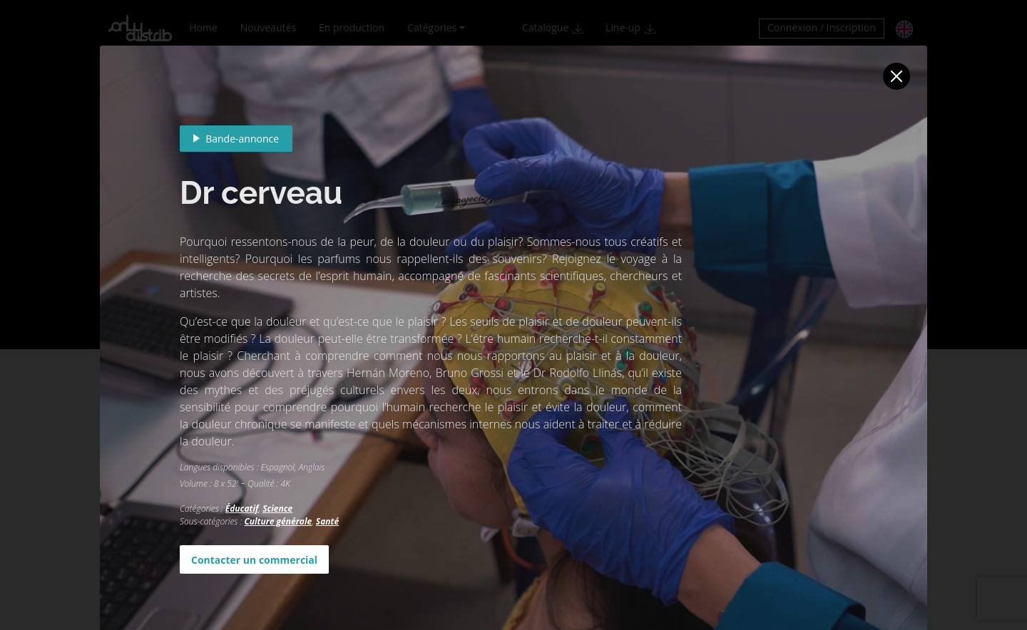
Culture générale (278, 521)
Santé (327, 521)
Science (277, 508)
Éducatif (242, 508)
